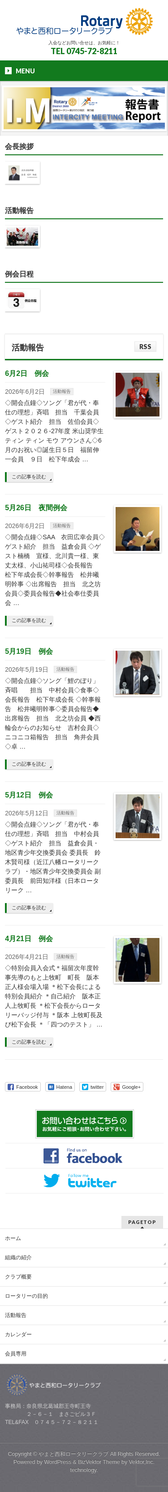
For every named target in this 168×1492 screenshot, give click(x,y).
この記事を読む (29, 476)
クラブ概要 (18, 1277)
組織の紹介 (18, 1257)
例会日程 (19, 274)
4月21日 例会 (29, 938)
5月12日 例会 (29, 795)
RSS (145, 346)
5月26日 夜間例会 (36, 508)
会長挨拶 (19, 146)
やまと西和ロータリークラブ (73, 1454)
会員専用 (15, 1354)
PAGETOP (142, 1222)
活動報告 (19, 210)
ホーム (13, 1238)
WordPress (57, 1462)
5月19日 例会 (29, 651)
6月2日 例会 (27, 373)
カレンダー (18, 1334)
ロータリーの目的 (26, 1296)
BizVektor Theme (99, 1462)
